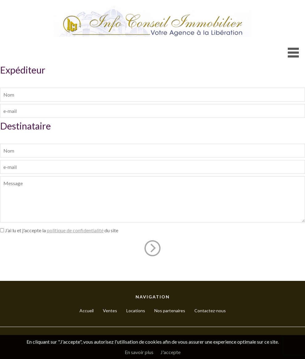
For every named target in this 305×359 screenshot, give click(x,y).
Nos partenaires (169, 310)
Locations (135, 310)
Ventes (110, 310)
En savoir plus (139, 352)
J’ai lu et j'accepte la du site (61, 230)
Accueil (86, 310)
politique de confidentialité (75, 230)
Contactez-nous (210, 310)
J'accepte (171, 352)
